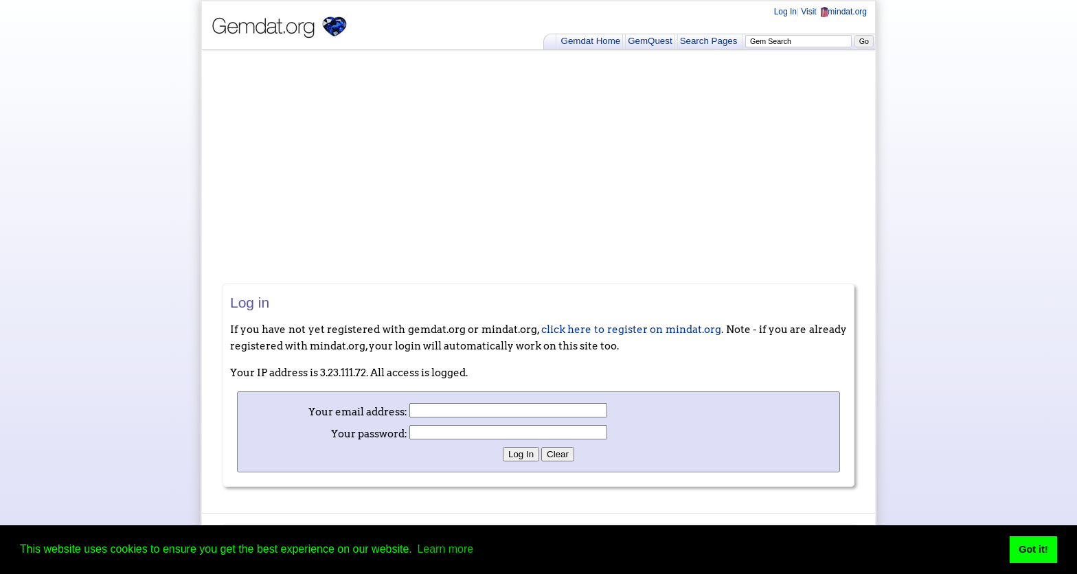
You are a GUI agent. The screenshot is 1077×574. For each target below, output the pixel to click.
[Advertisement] (538, 167)
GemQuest (650, 41)
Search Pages (709, 41)
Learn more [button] (445, 549)
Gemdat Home (591, 41)
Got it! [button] (1033, 549)
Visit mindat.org (834, 11)
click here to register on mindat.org (631, 329)
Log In (785, 11)
